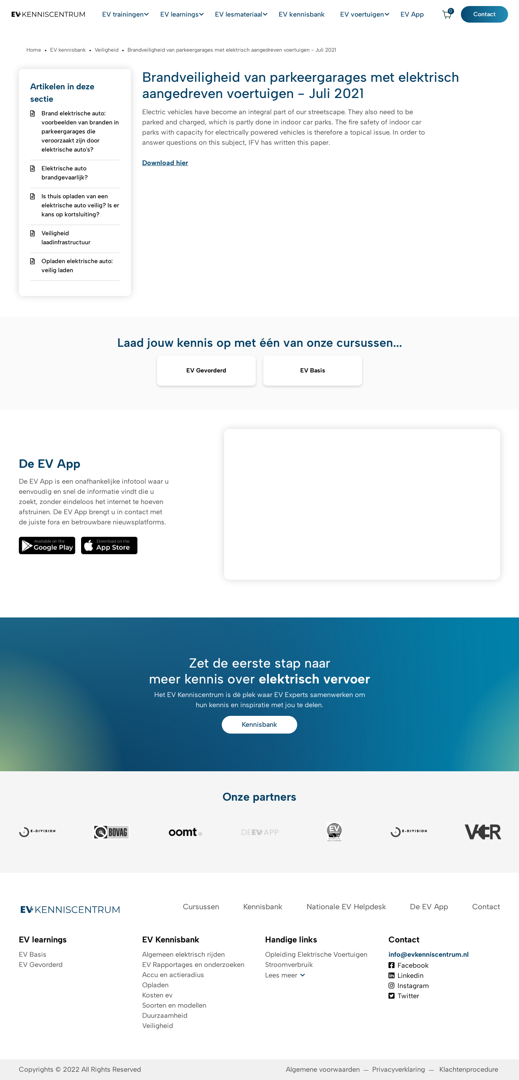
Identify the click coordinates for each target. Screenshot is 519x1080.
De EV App (429, 906)
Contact (490, 14)
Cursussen (201, 906)
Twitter (403, 996)
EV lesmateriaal (262, 14)
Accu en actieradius (173, 975)
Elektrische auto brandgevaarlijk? (64, 173)
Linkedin (406, 975)
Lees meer (281, 975)
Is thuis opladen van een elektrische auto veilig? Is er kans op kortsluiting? (80, 205)
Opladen (155, 985)
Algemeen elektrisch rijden (183, 954)
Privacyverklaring (398, 1069)
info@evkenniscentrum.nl (428, 954)
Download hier (165, 163)
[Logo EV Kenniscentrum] (43, 14)
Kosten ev (157, 995)
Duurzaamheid (164, 1015)
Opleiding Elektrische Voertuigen (316, 954)
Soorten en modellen (174, 1005)
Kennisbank (259, 724)
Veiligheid (157, 1026)
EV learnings (205, 14)
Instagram (408, 986)
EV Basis (32, 954)
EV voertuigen (374, 14)
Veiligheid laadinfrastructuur (66, 238)
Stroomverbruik (289, 965)
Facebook (408, 965)
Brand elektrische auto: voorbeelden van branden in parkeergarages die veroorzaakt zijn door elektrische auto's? (80, 131)
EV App (422, 14)
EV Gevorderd (41, 965)
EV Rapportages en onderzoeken (193, 965)
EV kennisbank (323, 14)
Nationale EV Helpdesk (346, 906)
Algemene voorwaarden (323, 1069)
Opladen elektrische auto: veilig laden (77, 265)
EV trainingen (151, 14)
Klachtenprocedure (469, 1069)
